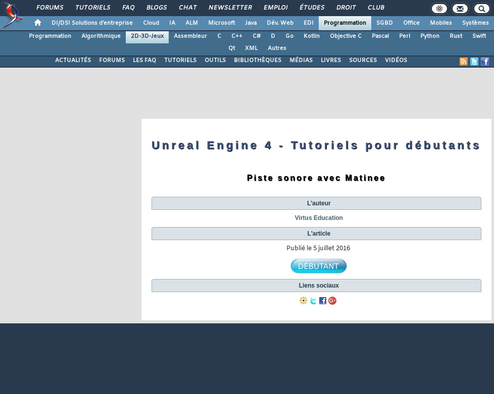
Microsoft (221, 23)
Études (311, 8)
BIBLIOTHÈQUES (257, 60)
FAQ (128, 8)
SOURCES (363, 60)
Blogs (156, 8)
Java (251, 23)
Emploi (275, 8)
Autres (277, 48)
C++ (236, 36)
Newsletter (229, 8)
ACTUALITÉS (73, 60)
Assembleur (190, 36)
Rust (456, 36)
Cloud (151, 23)
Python (429, 36)
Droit (345, 8)
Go (289, 36)
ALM (191, 23)
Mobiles (441, 23)
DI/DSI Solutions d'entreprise (92, 23)
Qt (231, 48)
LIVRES (331, 60)
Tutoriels (92, 8)
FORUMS (112, 60)
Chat (187, 8)
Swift (479, 36)
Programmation (345, 23)
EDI (309, 23)
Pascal (380, 36)
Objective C (346, 36)
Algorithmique (101, 36)
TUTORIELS (180, 60)
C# (257, 36)
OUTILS (215, 60)
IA (172, 23)
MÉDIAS (301, 60)
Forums (49, 8)
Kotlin (312, 36)
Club (375, 8)
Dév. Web (280, 23)
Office (411, 23)
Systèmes (475, 23)
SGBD (384, 23)
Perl (404, 36)
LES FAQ (144, 60)
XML (251, 48)
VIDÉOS (396, 60)
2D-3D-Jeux (147, 36)
